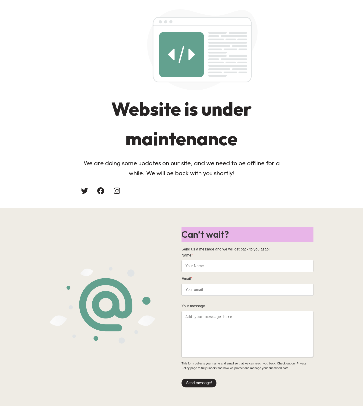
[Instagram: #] (117, 191)
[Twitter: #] (84, 191)
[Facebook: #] (100, 191)
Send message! (199, 383)
